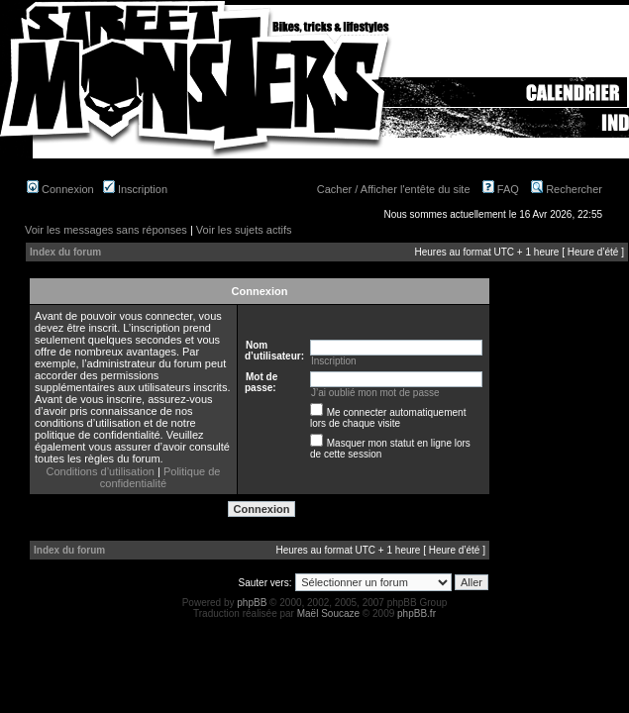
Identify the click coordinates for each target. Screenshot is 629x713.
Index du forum (65, 252)
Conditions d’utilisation (101, 471)
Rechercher (566, 189)
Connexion (60, 189)
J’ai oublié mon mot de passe (375, 392)
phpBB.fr (416, 613)
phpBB (251, 602)
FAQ (500, 189)
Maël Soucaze (328, 613)
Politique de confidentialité (160, 477)
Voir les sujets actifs (244, 230)
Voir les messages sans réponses (106, 230)
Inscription (135, 189)
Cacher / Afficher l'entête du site (394, 189)
